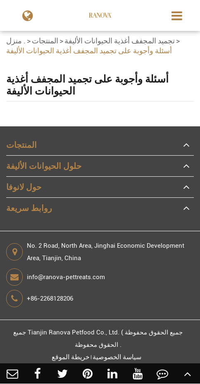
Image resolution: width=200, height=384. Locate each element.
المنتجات (45, 40)
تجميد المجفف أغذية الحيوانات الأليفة (119, 40)
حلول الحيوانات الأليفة (43, 166)
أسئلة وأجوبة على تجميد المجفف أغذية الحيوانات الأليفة (89, 50)
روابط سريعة (29, 208)
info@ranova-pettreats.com (55, 277)
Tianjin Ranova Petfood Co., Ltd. (73, 332)
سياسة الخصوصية (117, 357)
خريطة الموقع (71, 357)
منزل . (16, 40)
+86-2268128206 (39, 298)
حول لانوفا (23, 187)
